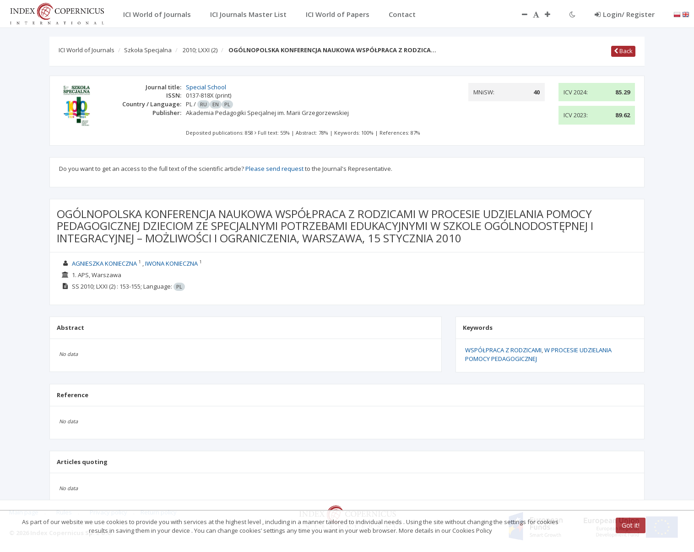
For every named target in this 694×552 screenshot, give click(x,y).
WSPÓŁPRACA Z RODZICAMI (503, 350)
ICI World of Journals (86, 50)
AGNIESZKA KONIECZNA (104, 263)
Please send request (274, 168)
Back (623, 51)
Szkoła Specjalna (148, 50)
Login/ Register (625, 14)
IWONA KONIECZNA (171, 263)
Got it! (631, 525)
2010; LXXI (200, 50)
